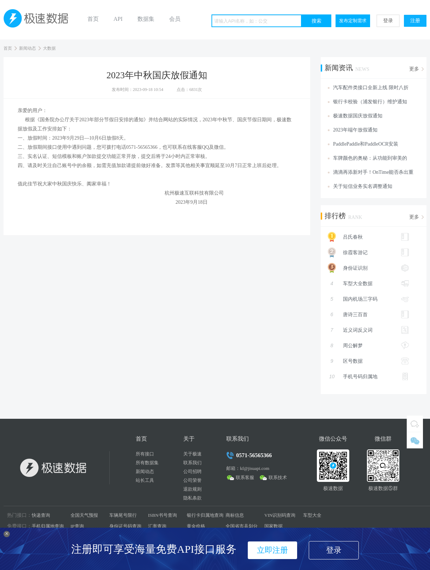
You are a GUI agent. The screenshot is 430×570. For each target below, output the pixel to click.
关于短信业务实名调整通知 (362, 186)
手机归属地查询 (48, 526)
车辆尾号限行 (123, 515)
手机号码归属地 (368, 376)
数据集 (145, 19)
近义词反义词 (368, 330)
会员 (174, 19)
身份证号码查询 (125, 526)
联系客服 (245, 477)
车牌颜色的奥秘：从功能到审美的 (370, 158)
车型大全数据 (368, 283)
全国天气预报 (84, 515)
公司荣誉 (192, 480)
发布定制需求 (353, 20)
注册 (415, 20)
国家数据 (273, 526)
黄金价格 (196, 526)
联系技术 (278, 477)
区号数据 (368, 361)
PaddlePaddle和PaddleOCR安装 (365, 144)
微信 (415, 440)
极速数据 (39, 19)
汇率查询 (157, 526)
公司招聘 (192, 471)
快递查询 (41, 515)
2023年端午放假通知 (355, 130)
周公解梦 (368, 345)
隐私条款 (192, 498)
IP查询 (77, 526)
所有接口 (145, 453)
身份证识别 (365, 268)
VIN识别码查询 (279, 515)
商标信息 (235, 515)
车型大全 (312, 515)
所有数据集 (147, 462)
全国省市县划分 (242, 526)
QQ (415, 424)
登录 (388, 20)
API (118, 19)
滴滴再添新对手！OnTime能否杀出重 (373, 172)
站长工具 (145, 480)
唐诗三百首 (368, 314)
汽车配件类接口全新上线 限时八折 (370, 87)
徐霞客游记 (365, 252)
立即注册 (272, 550)
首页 (93, 19)
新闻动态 (27, 48)
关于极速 (192, 453)
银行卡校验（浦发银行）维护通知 (370, 101)
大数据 (49, 48)
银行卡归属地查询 (205, 515)
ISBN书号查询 (162, 515)
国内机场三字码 (368, 299)
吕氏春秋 (365, 237)
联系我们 (192, 462)
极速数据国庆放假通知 (357, 115)
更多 (414, 69)
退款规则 (192, 489)
